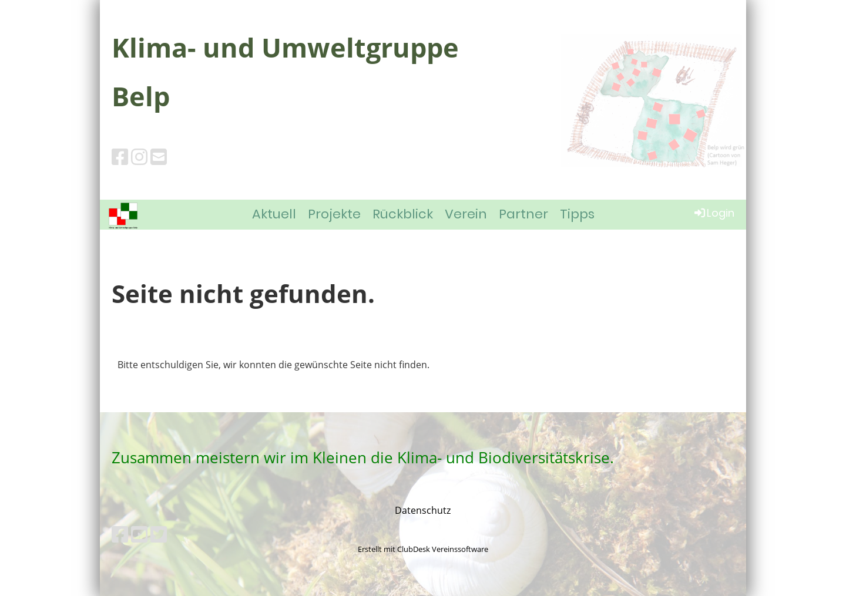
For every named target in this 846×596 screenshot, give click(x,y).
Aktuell (274, 214)
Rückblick (402, 214)
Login (713, 213)
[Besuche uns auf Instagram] (139, 156)
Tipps (577, 214)
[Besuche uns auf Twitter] (158, 534)
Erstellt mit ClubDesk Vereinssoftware (423, 549)
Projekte (334, 214)
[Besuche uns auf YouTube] (139, 534)
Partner (523, 214)
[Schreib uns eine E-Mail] (158, 156)
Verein (466, 214)
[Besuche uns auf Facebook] (120, 156)
